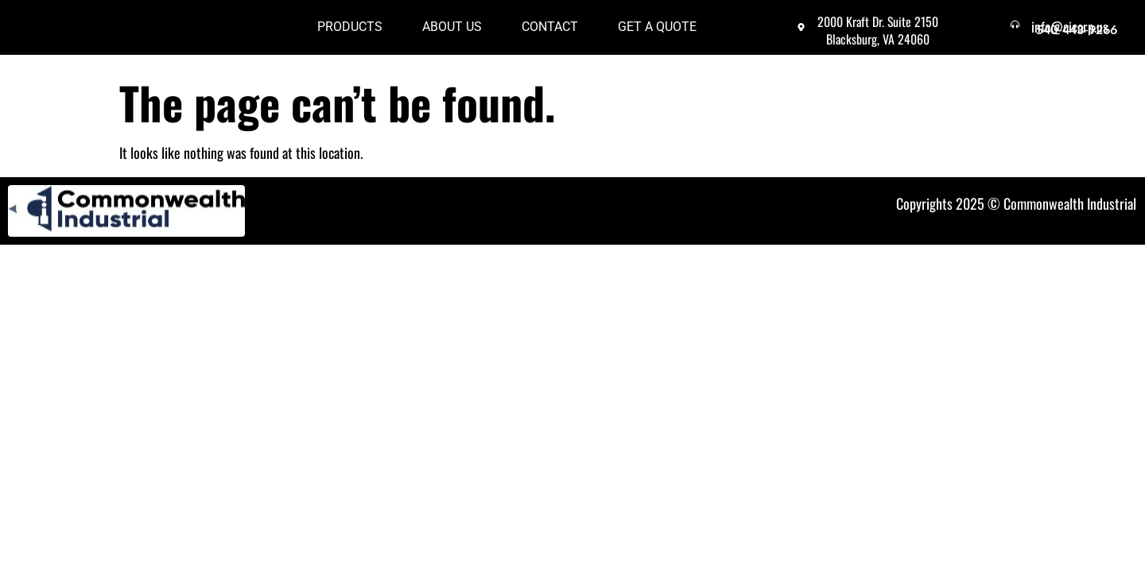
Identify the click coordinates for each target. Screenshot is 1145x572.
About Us (452, 33)
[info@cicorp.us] (1022, 31)
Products (349, 33)
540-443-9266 (1076, 42)
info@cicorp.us (1084, 26)
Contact (550, 33)
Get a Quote (657, 33)
